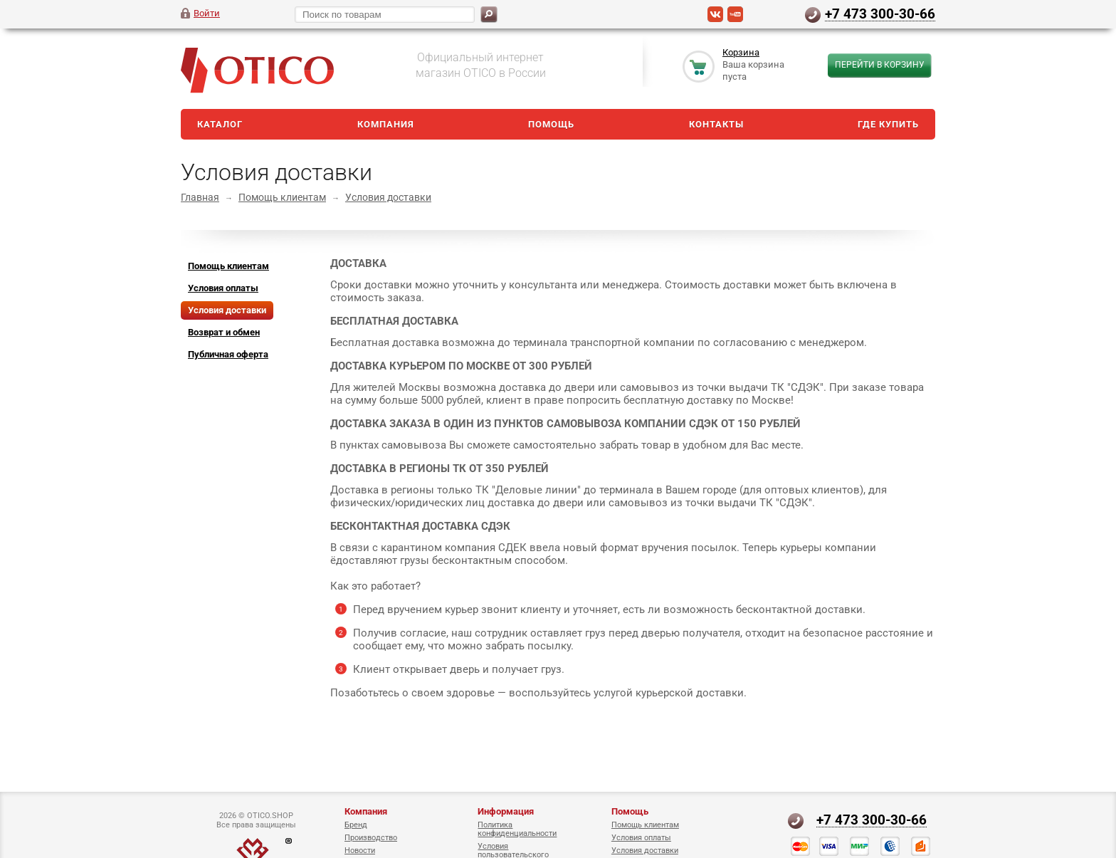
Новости (359, 850)
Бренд (355, 825)
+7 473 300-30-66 (880, 13)
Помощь (551, 124)
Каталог (220, 124)
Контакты (716, 124)
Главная (200, 197)
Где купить (888, 124)
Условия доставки (388, 197)
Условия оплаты (641, 837)
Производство (370, 837)
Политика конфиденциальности (517, 829)
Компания (385, 124)
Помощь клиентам (282, 197)
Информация (506, 811)
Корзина (740, 52)
